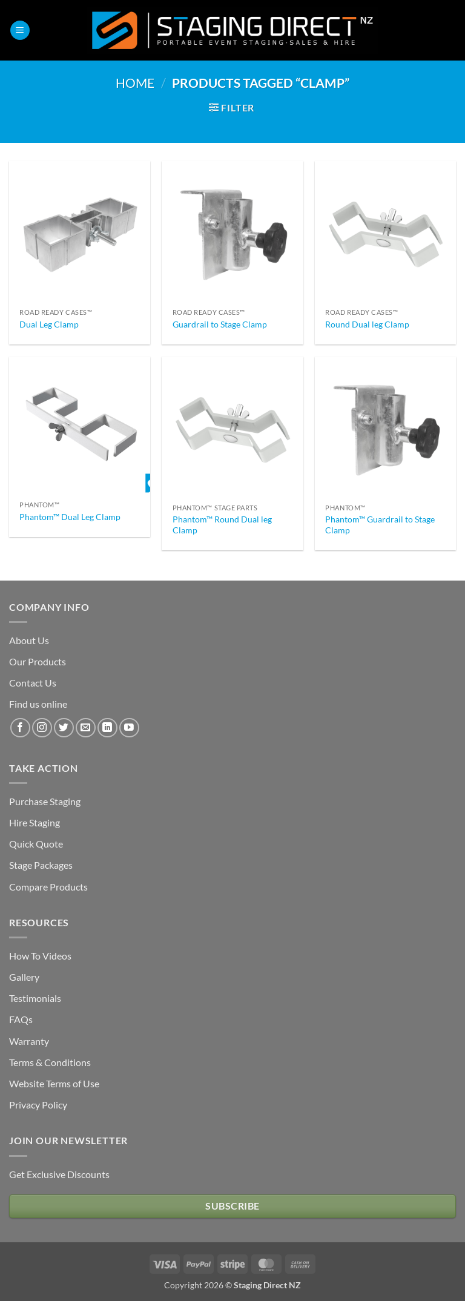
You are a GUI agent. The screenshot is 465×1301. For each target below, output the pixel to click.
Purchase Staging (45, 801)
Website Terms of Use (54, 1083)
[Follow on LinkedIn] (107, 728)
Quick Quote (36, 843)
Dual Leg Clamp (49, 324)
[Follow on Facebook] (20, 728)
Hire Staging (34, 822)
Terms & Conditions (50, 1062)
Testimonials (35, 998)
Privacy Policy (38, 1104)
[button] (20, 31)
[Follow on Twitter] (64, 728)
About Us (29, 640)
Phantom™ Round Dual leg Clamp (222, 525)
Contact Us (32, 682)
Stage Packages (41, 865)
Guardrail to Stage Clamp (220, 324)
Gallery (24, 977)
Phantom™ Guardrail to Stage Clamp (380, 525)
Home (135, 82)
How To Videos (40, 955)
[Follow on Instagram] (42, 728)
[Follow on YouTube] (129, 728)
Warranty (29, 1041)
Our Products (37, 661)
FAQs (21, 1019)
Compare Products (48, 886)
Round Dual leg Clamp (367, 324)
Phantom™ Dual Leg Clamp (69, 517)
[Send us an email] (86, 728)
